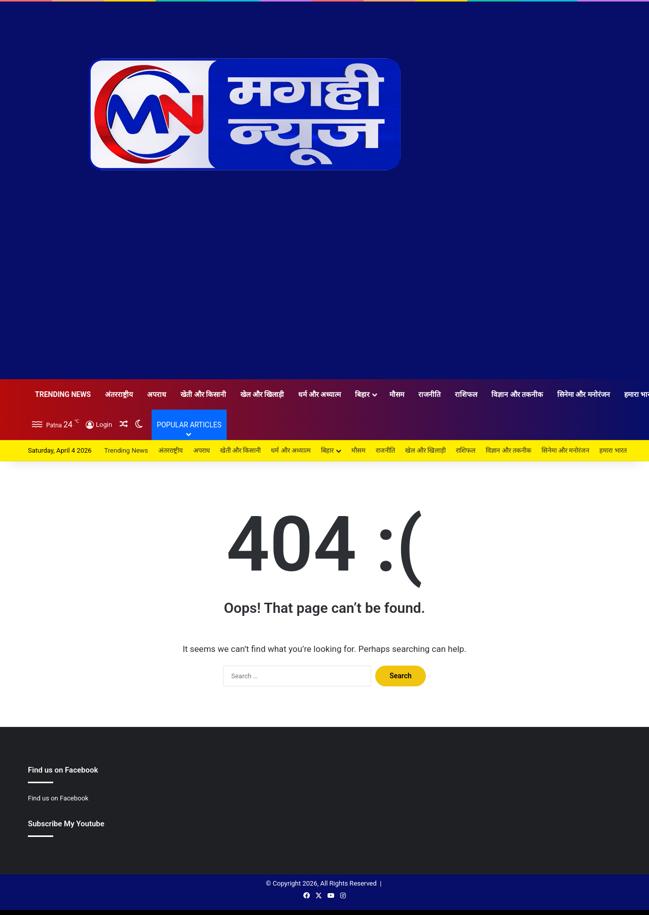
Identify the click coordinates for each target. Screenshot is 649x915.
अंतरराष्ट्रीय (119, 394)
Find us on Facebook (58, 798)
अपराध (156, 394)
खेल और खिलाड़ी (262, 394)
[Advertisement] (324, 303)
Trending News (63, 394)
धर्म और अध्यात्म (319, 394)
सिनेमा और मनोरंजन (583, 394)
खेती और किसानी (203, 394)
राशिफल (466, 394)
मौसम (396, 394)
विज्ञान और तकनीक (517, 394)
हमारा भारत (612, 450)
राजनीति (429, 394)
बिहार (362, 394)
